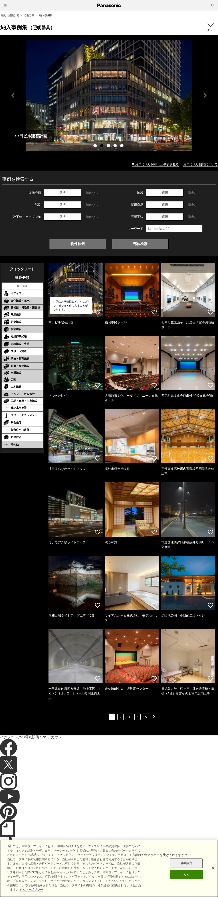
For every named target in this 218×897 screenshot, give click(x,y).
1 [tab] (95, 146)
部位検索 (140, 243)
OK (186, 874)
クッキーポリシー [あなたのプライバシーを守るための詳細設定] (31, 889)
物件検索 (78, 243)
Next (205, 95)
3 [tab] (109, 146)
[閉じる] (213, 868)
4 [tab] (115, 146)
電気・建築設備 (9, 15)
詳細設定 (186, 863)
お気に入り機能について (200, 164)
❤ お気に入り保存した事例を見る (155, 164)
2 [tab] (102, 146)
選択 (62, 193)
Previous (12, 95)
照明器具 (29, 15)
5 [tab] (122, 146)
